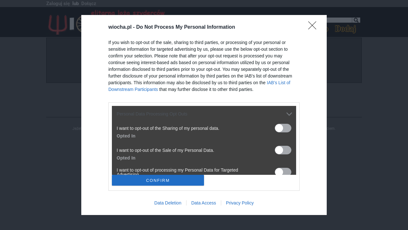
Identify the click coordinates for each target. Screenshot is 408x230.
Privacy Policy (240, 202)
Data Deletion (167, 202)
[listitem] (204, 114)
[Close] (314, 27)
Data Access (203, 202)
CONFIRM (158, 180)
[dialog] (204, 115)
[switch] (283, 128)
